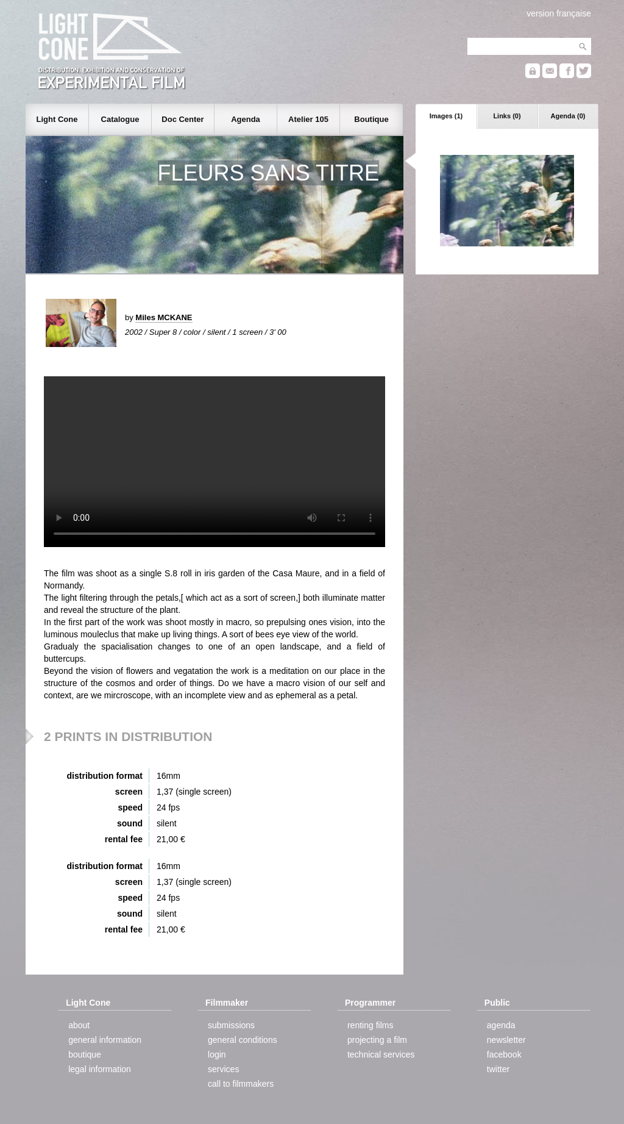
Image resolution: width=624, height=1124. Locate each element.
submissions (231, 1025)
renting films (370, 1025)
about (79, 1025)
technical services (381, 1054)
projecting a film (377, 1040)
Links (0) (506, 116)
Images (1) (446, 116)
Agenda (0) (568, 116)
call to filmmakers (241, 1084)
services (223, 1069)
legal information (99, 1069)
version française (558, 13)
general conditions (242, 1040)
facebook (504, 1054)
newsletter (506, 1040)
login (217, 1054)
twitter (498, 1069)
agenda (501, 1025)
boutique (84, 1054)
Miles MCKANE (163, 317)
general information (104, 1040)
